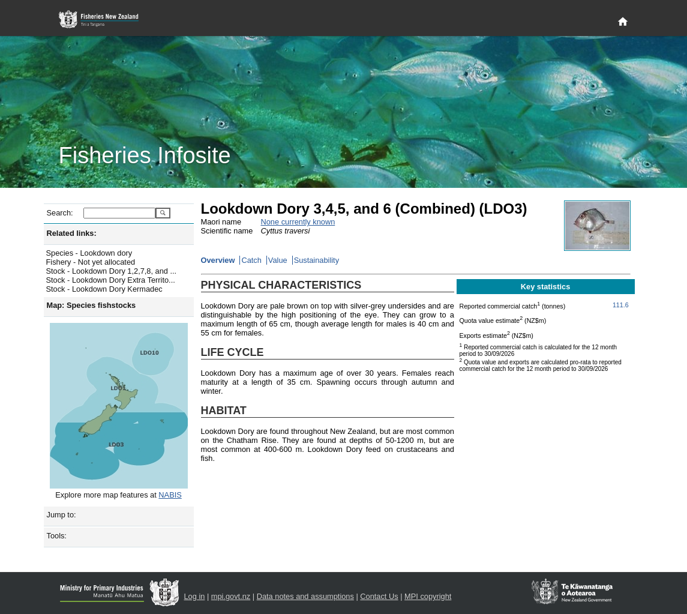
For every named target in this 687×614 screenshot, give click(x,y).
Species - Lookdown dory (89, 252)
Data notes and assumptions (305, 596)
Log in (194, 596)
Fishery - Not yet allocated (91, 261)
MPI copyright (427, 596)
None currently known (298, 221)
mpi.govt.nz (230, 596)
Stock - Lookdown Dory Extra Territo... (110, 279)
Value (277, 260)
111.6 (621, 305)
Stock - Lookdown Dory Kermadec (104, 288)
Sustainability (316, 260)
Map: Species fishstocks (91, 305)
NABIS (169, 494)
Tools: (57, 535)
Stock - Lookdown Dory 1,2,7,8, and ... (111, 270)
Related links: (72, 233)
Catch (251, 260)
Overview (218, 260)
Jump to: (61, 514)
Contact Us (379, 596)
